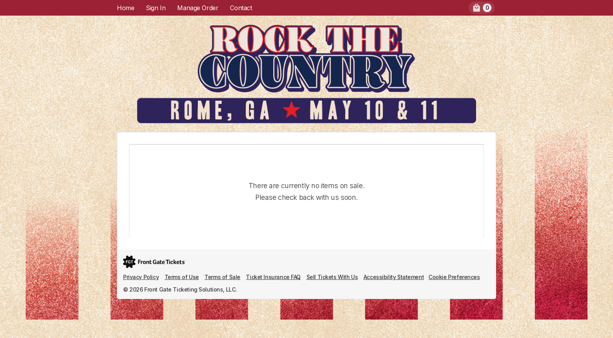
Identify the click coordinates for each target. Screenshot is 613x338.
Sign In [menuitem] (155, 8)
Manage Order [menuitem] (197, 8)
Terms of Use (182, 277)
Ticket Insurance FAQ (273, 277)
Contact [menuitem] (241, 8)
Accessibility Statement (394, 277)
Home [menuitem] (125, 8)
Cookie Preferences (454, 277)
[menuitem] (481, 8)
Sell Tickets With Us (332, 277)
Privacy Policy (141, 277)
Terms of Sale (222, 277)
